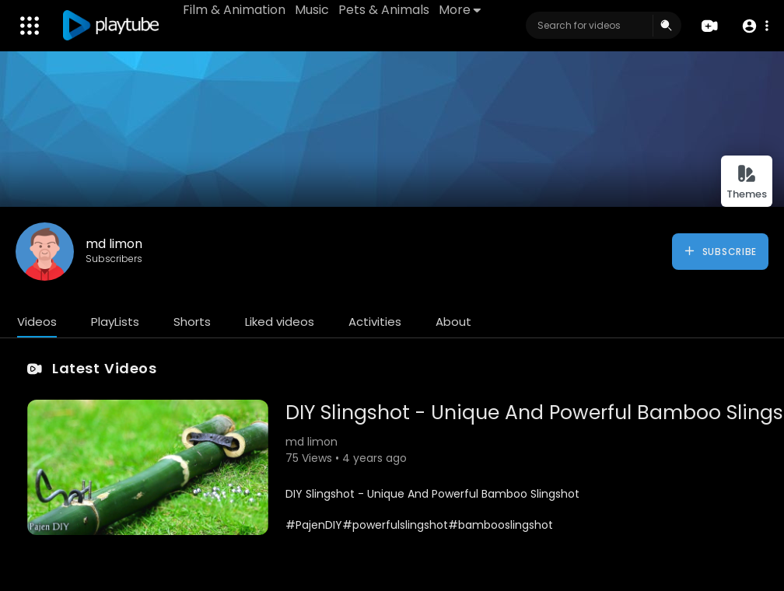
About (453, 321)
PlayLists (115, 321)
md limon (114, 244)
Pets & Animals (383, 10)
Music (312, 10)
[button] (755, 26)
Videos (37, 321)
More (460, 10)
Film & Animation (234, 10)
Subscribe (720, 251)
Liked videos (279, 321)
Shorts (192, 321)
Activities (374, 321)
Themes (746, 182)
